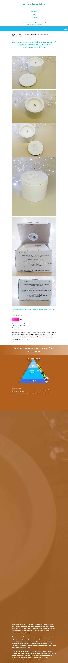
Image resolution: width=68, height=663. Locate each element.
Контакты (34, 17)
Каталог (34, 11)
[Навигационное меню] (65, 29)
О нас (34, 14)
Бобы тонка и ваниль (17, 36)
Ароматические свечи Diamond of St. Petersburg (37, 34)
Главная (14, 34)
